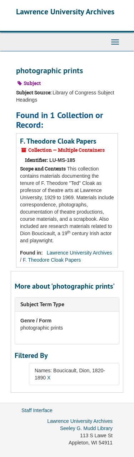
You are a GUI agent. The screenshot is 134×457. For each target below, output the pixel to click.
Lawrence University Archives (65, 11)
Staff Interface (37, 410)
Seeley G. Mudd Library (86, 428)
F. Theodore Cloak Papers (58, 141)
